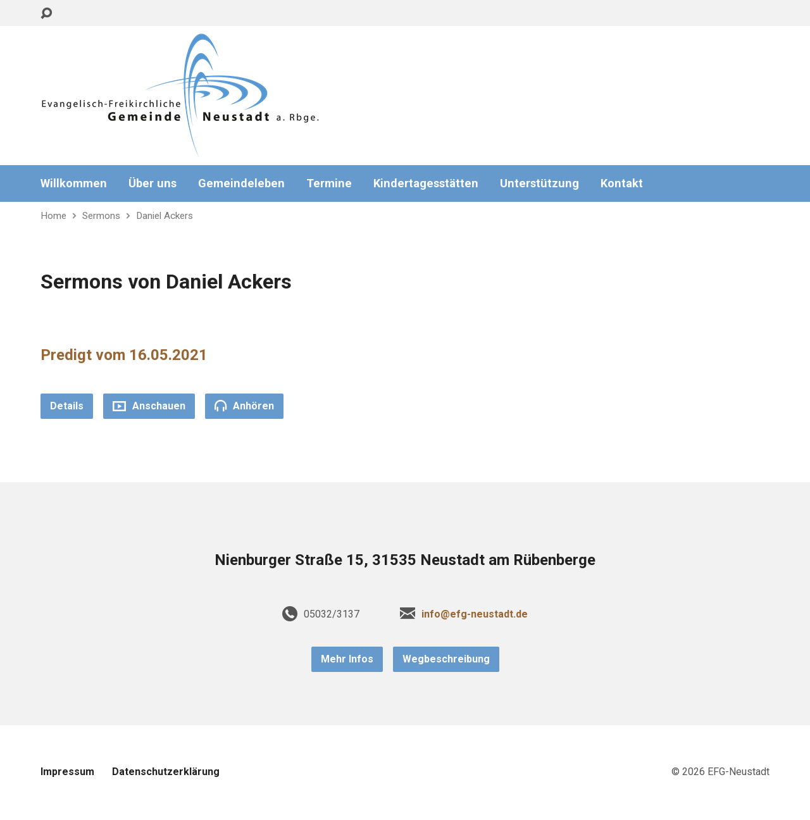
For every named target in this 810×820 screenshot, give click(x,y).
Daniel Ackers (164, 215)
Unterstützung (539, 183)
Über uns (152, 183)
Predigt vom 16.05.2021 (124, 355)
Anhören (244, 405)
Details (67, 406)
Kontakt (622, 183)
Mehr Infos (347, 659)
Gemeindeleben (241, 183)
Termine (329, 183)
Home (53, 215)
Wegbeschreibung (446, 659)
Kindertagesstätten (425, 183)
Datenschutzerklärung (166, 772)
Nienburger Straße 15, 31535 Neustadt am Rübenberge (405, 560)
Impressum (67, 772)
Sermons (101, 215)
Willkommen (73, 183)
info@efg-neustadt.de (474, 614)
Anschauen (149, 406)
